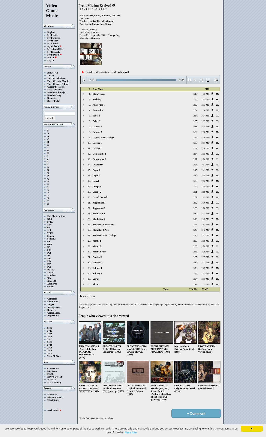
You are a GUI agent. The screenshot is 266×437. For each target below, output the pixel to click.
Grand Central (100, 197)
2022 (49, 339)
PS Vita (51, 269)
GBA (49, 244)
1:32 (195, 132)
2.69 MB (206, 197)
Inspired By (53, 315)
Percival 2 (97, 262)
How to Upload (54, 376)
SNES (50, 222)
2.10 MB (206, 132)
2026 (49, 328)
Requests (51, 98)
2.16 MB (206, 110)
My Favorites (53, 38)
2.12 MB (206, 181)
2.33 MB (206, 284)
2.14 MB (206, 115)
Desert (96, 181)
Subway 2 (97, 273)
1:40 (195, 268)
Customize (98, 164)
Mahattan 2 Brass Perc (104, 224)
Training (97, 99)
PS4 (49, 261)
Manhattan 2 (99, 219)
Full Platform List (56, 216)
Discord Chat (53, 101)
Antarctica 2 (99, 110)
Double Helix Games (103, 21)
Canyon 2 (97, 132)
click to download (120, 72)
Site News (52, 371)
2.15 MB (206, 153)
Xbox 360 (51, 281)
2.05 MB (206, 175)
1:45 (195, 170)
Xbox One (52, 283)
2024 (49, 333)
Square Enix (98, 24)
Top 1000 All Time (56, 78)
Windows (51, 275)
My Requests (53, 52)
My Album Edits (55, 49)
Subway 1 (97, 268)
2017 (49, 353)
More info (131, 432)
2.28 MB (206, 148)
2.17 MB (206, 121)
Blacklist (51, 379)
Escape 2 (97, 192)
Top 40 (50, 75)
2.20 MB (206, 251)
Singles (50, 304)
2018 (49, 350)
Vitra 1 (96, 279)
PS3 (49, 258)
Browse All (52, 72)
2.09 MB (206, 192)
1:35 (195, 121)
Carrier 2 (97, 148)
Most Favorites (54, 89)
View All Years (54, 356)
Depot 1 (96, 170)
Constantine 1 (99, 153)
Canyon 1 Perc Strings (103, 137)
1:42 (195, 284)
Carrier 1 (97, 143)
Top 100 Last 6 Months (58, 81)
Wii (49, 230)
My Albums (53, 43)
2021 (49, 342)
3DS (49, 250)
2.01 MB (206, 164)
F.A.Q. (50, 374)
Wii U (50, 233)
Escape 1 (97, 186)
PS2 (49, 255)
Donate (52, 57)
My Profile (52, 35)
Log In (50, 60)
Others (50, 286)
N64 (49, 224)
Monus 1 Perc (99, 251)
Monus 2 (97, 246)
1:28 (195, 164)
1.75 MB (206, 94)
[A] (64, 92)
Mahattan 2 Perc (101, 230)
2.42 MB (206, 219)
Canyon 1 (97, 126)
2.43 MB (206, 224)
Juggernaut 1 (99, 202)
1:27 (195, 159)
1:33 (195, 99)
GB (49, 241)
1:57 (195, 197)
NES (49, 219)
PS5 (49, 264)
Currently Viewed (55, 87)
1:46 (195, 219)
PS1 (49, 253)
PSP (49, 267)
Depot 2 (96, 175)
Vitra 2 (96, 284)
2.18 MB (206, 137)
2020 (49, 345)
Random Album (55, 92)
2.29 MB (206, 268)
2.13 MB (206, 99)
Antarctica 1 (99, 105)
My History (52, 40)
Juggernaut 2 (99, 208)
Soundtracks (53, 301)
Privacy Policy (54, 382)
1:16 (195, 94)
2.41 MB (206, 170)
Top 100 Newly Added (57, 84)
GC (49, 227)
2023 (49, 336)
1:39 (195, 148)
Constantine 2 (99, 159)
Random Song (54, 95)
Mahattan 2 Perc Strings (104, 235)
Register (51, 32)
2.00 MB (206, 159)
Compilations (53, 313)
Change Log (114, 35)
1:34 (195, 110)
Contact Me (53, 368)
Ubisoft (108, 24)
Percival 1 (97, 257)
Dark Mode (54, 410)
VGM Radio (53, 400)
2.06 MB (206, 246)
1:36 (195, 251)
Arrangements (54, 307)
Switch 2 (51, 238)
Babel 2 (96, 121)
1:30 (195, 175)
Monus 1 (97, 241)
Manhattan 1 (99, 213)
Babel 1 (96, 115)
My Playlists (54, 54)
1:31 (195, 192)
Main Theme (99, 94)
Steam (50, 272)
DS (48, 247)
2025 (49, 331)
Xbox (49, 278)
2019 (49, 347)
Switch (50, 236)
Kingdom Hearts (55, 397)
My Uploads (54, 46)
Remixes (51, 310)
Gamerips (52, 298)
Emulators (52, 394)
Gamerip (95, 38)
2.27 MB (206, 213)
